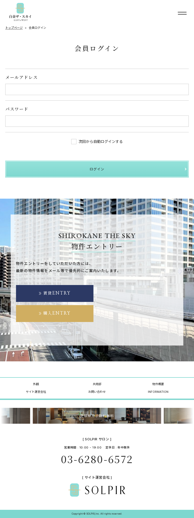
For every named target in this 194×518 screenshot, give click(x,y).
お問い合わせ (97, 392)
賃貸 (57, 293)
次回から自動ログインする (97, 141)
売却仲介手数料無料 (97, 415)
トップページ (14, 27)
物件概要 (158, 384)
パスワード (16, 109)
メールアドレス (21, 77)
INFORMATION (158, 392)
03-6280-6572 (97, 459)
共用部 (97, 384)
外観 (36, 384)
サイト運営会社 (36, 392)
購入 (57, 313)
